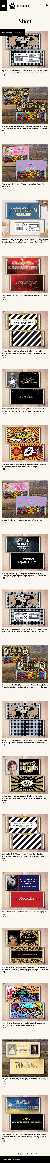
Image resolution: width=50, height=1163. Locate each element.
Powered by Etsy (18, 1159)
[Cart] (46, 6)
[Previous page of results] (14, 1153)
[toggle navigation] (3, 5)
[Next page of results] (36, 1153)
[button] (12, 32)
